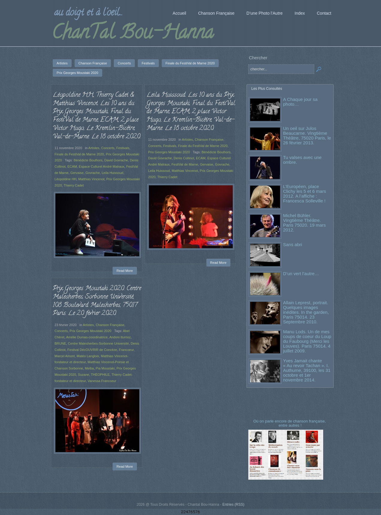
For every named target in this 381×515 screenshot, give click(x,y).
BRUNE (60, 343)
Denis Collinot (184, 158)
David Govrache (116, 160)
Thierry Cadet (74, 185)
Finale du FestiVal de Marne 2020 (79, 154)
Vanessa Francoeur (102, 381)
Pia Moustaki (105, 368)
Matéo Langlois (88, 356)
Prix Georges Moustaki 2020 (169, 152)
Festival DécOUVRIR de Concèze (92, 350)
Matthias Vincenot (91, 179)
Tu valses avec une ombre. (302, 160)
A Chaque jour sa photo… (300, 102)
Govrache (92, 173)
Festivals (122, 148)
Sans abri (292, 244)
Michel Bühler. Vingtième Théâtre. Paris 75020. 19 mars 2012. (304, 222)
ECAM (72, 166)
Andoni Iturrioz (120, 337)
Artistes (93, 148)
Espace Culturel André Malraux (101, 166)
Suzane (83, 374)
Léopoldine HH (65, 179)
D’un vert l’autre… (301, 273)
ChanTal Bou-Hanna (133, 34)
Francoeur (126, 350)
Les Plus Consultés (266, 89)
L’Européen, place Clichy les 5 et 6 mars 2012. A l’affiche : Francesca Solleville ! (304, 193)
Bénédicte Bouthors (88, 160)
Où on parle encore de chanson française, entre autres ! (290, 423)
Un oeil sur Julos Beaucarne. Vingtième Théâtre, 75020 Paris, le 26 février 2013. (307, 135)
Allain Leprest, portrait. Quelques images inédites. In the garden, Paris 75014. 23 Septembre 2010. (306, 312)
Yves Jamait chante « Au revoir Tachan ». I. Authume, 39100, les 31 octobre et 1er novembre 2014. (306, 370)
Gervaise (77, 173)
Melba (89, 368)
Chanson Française (209, 139)
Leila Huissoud (112, 173)
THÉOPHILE (100, 374)
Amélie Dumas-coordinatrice (87, 337)
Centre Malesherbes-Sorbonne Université (98, 343)
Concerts (107, 148)
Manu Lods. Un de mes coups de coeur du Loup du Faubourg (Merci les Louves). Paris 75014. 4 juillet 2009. (307, 341)
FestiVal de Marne (184, 164)
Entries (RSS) (233, 504)
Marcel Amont (65, 356)
